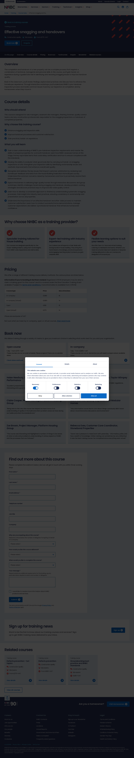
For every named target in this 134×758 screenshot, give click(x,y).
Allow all (94, 396)
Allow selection (67, 396)
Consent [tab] (39, 364)
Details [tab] (67, 364)
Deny (40, 396)
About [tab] (95, 364)
